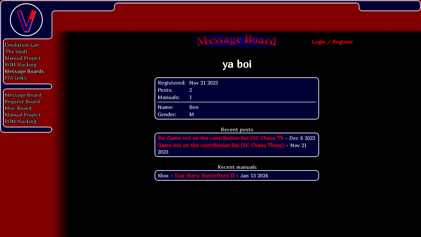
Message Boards (24, 71)
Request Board (22, 101)
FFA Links (16, 78)
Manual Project (23, 58)
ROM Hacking (21, 64)
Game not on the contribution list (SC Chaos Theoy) (221, 145)
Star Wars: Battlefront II (204, 175)
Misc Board (18, 108)
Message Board (23, 95)
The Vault (16, 51)
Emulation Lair (22, 45)
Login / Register (332, 42)
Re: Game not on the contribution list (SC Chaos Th (221, 138)
